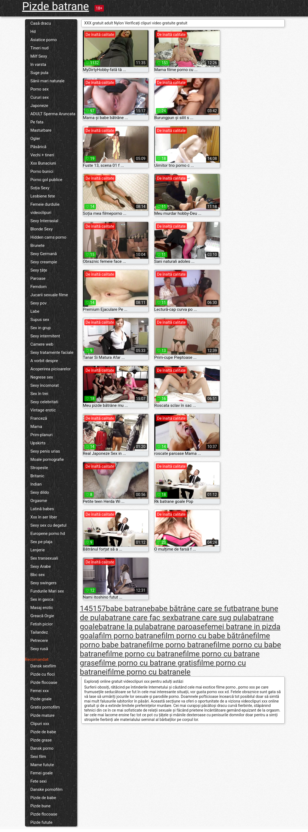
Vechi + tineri (42, 155)
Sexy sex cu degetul (48, 525)
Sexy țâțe (38, 270)
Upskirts (38, 443)
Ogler (35, 138)
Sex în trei (39, 393)
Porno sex (39, 89)
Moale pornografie (47, 459)
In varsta (38, 64)
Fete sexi (38, 781)
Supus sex (39, 319)
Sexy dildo (39, 492)
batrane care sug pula (211, 617)
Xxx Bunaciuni (43, 163)
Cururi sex (39, 97)
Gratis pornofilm (45, 707)
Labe (35, 311)
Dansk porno (42, 748)
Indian (36, 484)
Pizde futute (41, 822)
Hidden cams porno (48, 237)
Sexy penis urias (45, 451)
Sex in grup (40, 327)
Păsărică (38, 146)
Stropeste (39, 467)
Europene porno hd (47, 533)
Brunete (37, 245)
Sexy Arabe (40, 566)
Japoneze (39, 105)
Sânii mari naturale (47, 80)
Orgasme (38, 500)
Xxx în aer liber (43, 517)
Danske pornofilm (46, 789)
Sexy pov (38, 303)
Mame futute (42, 764)
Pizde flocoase (43, 682)
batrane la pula (124, 626)
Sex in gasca (42, 599)
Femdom (38, 286)
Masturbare (41, 130)
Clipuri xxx (39, 723)
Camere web (41, 344)
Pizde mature (42, 715)
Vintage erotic (43, 410)
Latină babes (42, 508)
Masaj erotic (41, 607)
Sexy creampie (43, 262)
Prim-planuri (41, 434)
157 (99, 608)
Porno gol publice (46, 179)
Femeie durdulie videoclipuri (45, 208)
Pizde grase (41, 740)
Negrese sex (41, 377)
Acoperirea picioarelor (50, 368)
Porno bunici (42, 171)
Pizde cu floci (42, 674)
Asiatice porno (43, 39)
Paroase (38, 278)
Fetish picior (41, 624)
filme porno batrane (179, 644)
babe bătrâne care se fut (192, 608)
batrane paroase (177, 626)
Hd (33, 31)
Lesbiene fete (42, 196)
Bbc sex (37, 574)
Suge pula (39, 72)
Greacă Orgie (42, 615)
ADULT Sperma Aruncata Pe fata (53, 118)
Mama (36, 426)
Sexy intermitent (45, 336)
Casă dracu (40, 23)
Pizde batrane (55, 6)
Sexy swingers (43, 582)
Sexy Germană (43, 253)
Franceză (38, 418)
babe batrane (128, 608)
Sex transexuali (44, 558)
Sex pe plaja (41, 541)
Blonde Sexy (41, 229)
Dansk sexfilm (43, 666)
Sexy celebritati (44, 401)
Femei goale (41, 773)
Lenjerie (37, 550)
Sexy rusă (39, 648)
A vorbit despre (44, 360)
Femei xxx (39, 690)
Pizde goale (41, 698)
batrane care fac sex (139, 617)
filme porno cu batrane (144, 653)
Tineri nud (39, 48)
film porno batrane (130, 635)
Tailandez (39, 632)
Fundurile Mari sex (47, 591)
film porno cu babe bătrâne (207, 635)
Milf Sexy (38, 56)
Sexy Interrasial (44, 220)
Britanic (37, 475)
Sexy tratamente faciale (52, 352)
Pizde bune (40, 805)
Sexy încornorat (44, 385)
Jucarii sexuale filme (49, 294)
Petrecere (39, 640)
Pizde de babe (43, 731)
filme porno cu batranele (149, 671)
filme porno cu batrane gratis (148, 662)
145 (86, 608)
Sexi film (38, 756)
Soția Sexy (39, 187)
